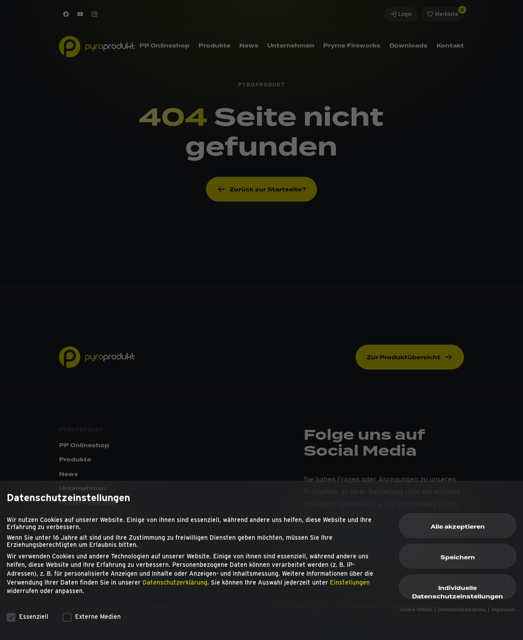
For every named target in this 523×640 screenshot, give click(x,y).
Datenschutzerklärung (175, 586)
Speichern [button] (457, 562)
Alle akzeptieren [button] (458, 531)
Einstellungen (350, 586)
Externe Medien (92, 620)
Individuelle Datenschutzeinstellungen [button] (457, 596)
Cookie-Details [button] (416, 614)
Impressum (503, 614)
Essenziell (27, 620)
